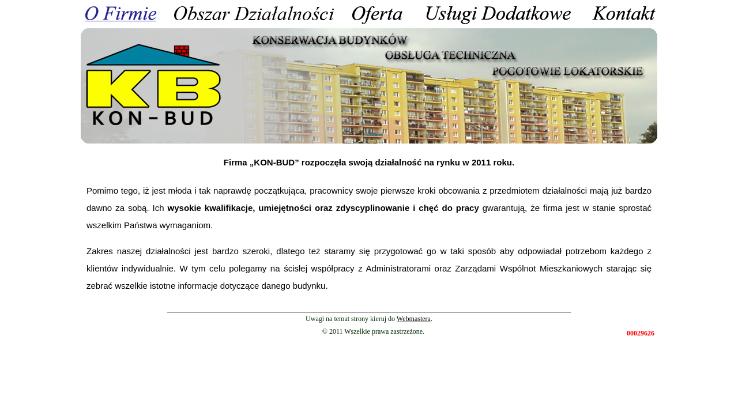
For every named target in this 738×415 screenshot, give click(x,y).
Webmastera (414, 319)
